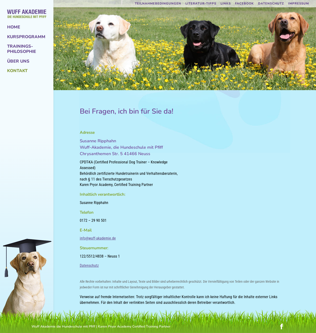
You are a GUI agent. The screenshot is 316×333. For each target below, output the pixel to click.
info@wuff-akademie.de (98, 238)
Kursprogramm (26, 37)
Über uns (18, 61)
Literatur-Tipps (200, 4)
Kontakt (17, 71)
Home (13, 27)
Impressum (298, 4)
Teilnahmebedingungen (158, 4)
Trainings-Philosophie (21, 49)
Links (226, 4)
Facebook (244, 4)
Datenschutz (271, 4)
